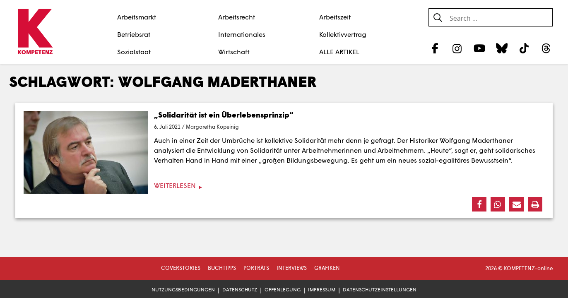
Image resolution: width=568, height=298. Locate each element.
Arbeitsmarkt (136, 17)
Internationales (241, 34)
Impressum (321, 289)
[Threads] (546, 48)
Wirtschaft (234, 51)
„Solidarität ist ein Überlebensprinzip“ (224, 114)
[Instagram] (457, 48)
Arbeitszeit (335, 17)
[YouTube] (479, 48)
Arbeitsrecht (236, 17)
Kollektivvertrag (342, 34)
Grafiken (327, 267)
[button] (479, 204)
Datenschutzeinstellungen (379, 289)
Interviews (292, 267)
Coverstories (180, 267)
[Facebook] (434, 48)
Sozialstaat (134, 51)
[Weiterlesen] (284, 185)
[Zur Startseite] (35, 32)
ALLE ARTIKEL (339, 51)
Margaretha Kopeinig (212, 126)
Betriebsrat (133, 34)
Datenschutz (239, 289)
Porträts (256, 267)
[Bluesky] (501, 48)
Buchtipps (222, 267)
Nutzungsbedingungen (183, 289)
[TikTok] (523, 48)
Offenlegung (283, 289)
